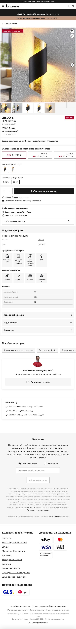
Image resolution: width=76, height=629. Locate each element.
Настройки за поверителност (20, 606)
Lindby (41, 240)
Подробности (10, 322)
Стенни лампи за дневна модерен (18, 350)
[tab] (19, 555)
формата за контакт (34, 507)
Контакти (6, 538)
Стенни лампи (11, 23)
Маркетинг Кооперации (13, 551)
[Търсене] (69, 6)
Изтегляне (8, 330)
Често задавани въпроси (14, 542)
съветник (21, 576)
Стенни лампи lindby (47, 350)
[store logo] (14, 6)
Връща (5, 546)
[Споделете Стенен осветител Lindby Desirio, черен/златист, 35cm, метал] (72, 36)
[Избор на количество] (7, 191)
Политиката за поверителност (38, 510)
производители (53, 516)
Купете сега (51, 14)
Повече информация (13, 315)
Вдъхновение (8, 576)
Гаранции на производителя (16, 572)
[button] (5, 108)
